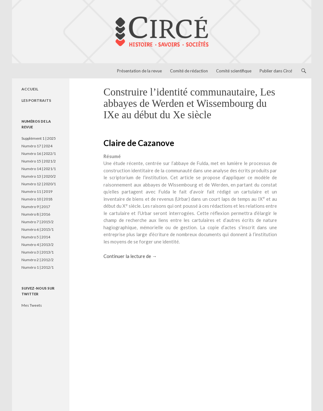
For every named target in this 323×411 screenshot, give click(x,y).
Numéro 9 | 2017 (35, 206)
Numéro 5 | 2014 (35, 237)
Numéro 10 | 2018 (36, 199)
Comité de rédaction (189, 70)
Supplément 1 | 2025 (38, 138)
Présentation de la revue (139, 70)
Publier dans (276, 70)
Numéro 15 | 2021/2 (38, 161)
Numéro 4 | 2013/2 (37, 244)
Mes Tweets (31, 305)
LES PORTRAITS (36, 100)
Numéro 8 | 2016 (35, 214)
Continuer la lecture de (130, 256)
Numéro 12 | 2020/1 (38, 183)
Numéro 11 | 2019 (36, 191)
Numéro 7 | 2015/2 (37, 221)
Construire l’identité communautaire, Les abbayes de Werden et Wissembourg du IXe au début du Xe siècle (189, 103)
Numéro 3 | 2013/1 (37, 252)
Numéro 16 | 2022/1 (38, 153)
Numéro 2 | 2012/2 (37, 259)
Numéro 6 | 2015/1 (37, 229)
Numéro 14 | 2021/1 (38, 168)
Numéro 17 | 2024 (36, 146)
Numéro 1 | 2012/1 (37, 267)
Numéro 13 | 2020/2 (38, 176)
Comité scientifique (233, 70)
